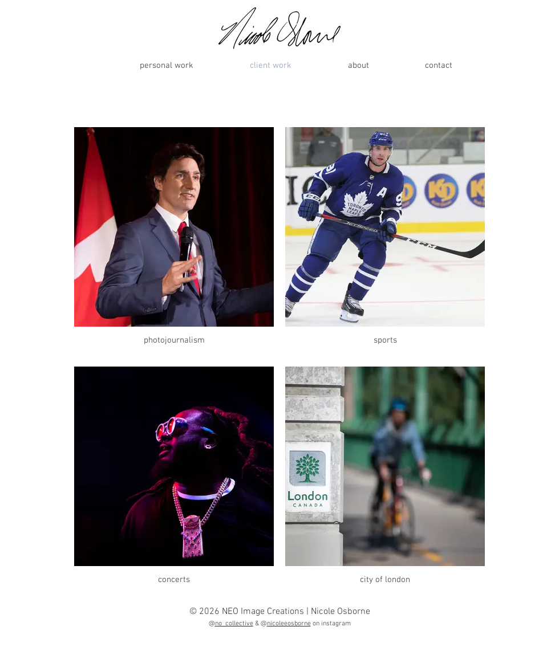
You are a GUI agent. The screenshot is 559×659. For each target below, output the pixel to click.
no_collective (234, 624)
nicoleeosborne (289, 624)
